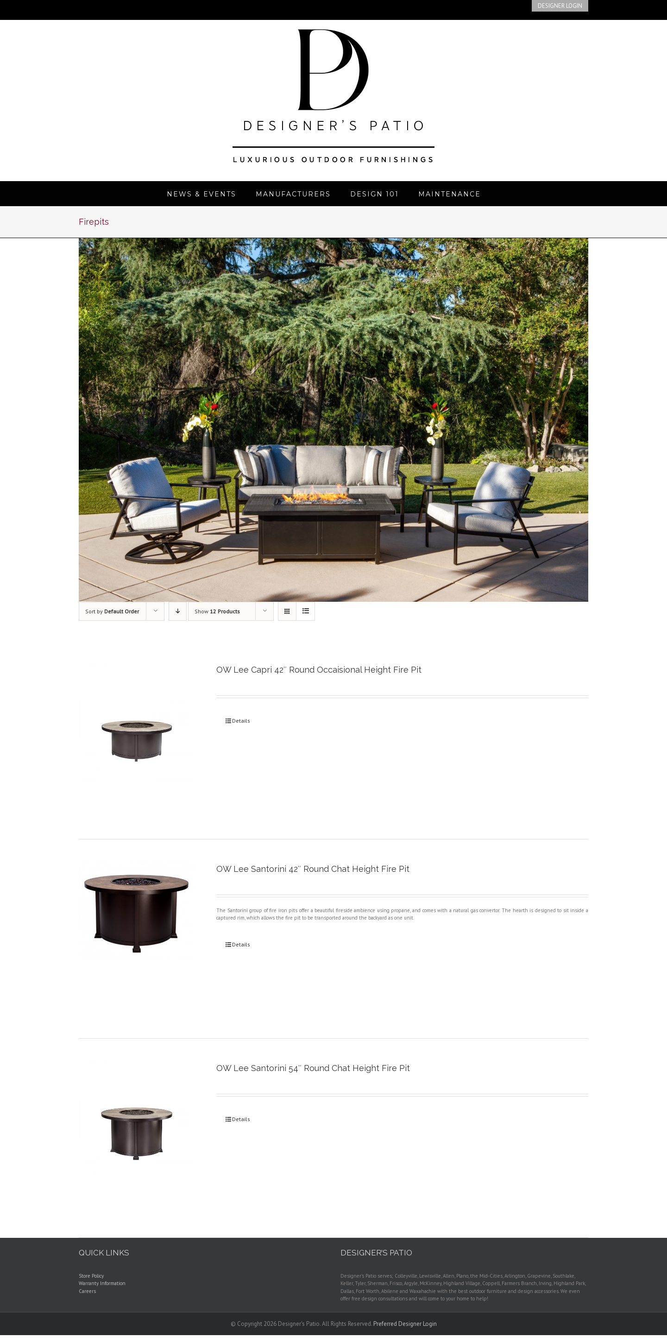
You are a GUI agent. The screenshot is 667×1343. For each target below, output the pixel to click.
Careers (87, 1291)
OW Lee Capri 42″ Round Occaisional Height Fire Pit (319, 670)
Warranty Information (102, 1283)
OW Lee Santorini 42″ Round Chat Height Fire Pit (312, 869)
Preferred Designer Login (405, 1324)
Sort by (112, 611)
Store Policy (91, 1276)
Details (241, 720)
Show (217, 611)
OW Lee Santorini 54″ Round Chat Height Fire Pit (313, 1068)
